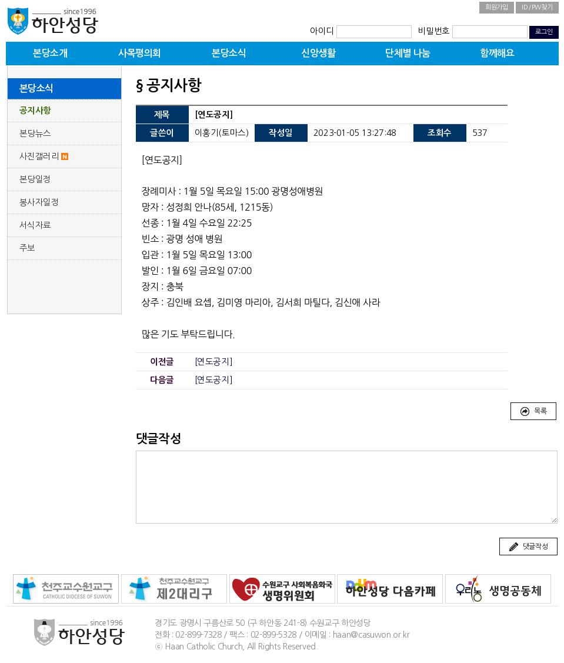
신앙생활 (318, 53)
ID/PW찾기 (537, 7)
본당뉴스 (35, 133)
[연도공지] (214, 362)
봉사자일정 (39, 202)
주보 (27, 248)
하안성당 (53, 20)
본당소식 (229, 53)
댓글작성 (528, 547)
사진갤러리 (39, 156)
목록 (533, 412)
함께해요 (497, 53)
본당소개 (50, 53)
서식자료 (35, 225)
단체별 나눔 (407, 53)
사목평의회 (139, 53)
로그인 (543, 32)
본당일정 (35, 179)
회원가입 (496, 7)
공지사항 (35, 110)
